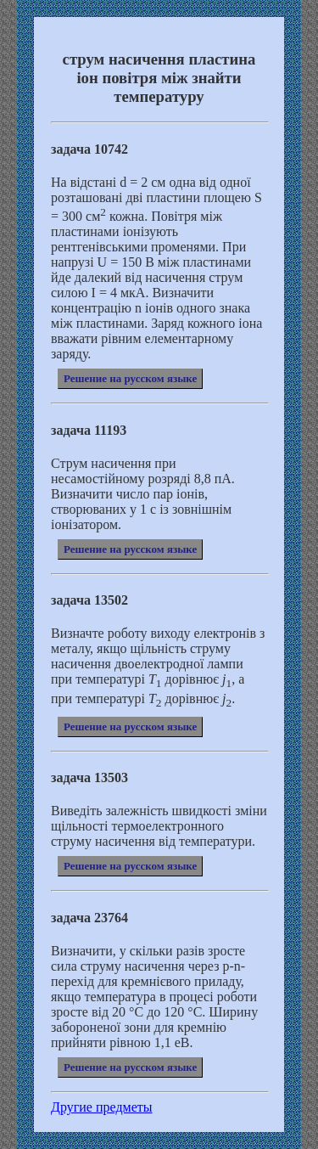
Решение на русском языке (130, 378)
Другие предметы (102, 1107)
